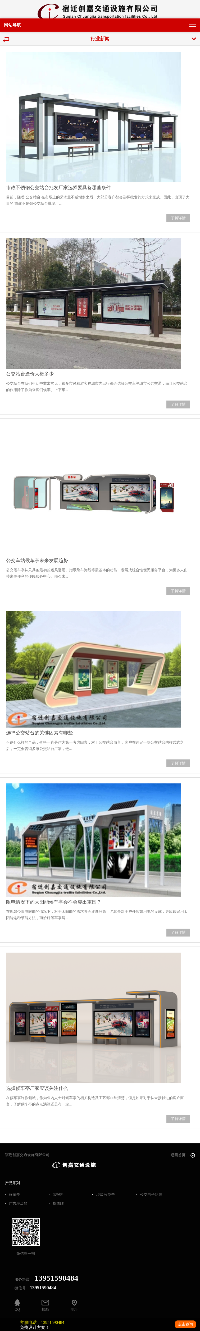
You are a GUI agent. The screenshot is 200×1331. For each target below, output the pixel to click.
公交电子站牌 (151, 1195)
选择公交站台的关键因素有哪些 (39, 732)
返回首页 (183, 1155)
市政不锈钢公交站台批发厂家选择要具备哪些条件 (58, 187)
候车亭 (14, 1195)
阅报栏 (58, 1195)
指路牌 (58, 1204)
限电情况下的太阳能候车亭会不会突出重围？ (53, 902)
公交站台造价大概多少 (30, 374)
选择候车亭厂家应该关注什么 (37, 1088)
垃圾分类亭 (105, 1195)
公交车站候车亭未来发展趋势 (37, 560)
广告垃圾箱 (18, 1204)
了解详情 (178, 218)
